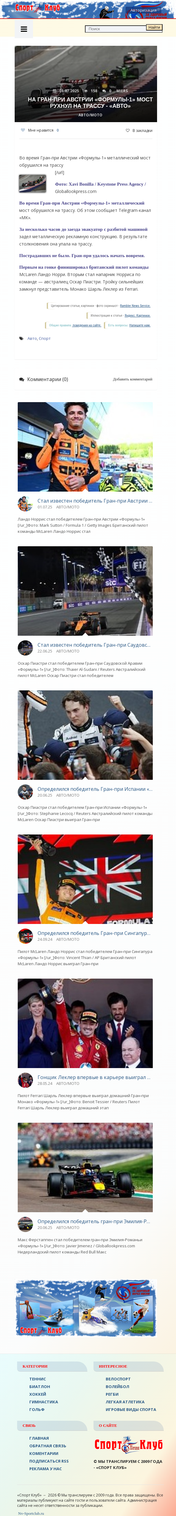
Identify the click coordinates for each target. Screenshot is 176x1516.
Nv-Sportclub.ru (30, 1513)
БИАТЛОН (39, 1386)
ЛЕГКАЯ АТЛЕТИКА (125, 1402)
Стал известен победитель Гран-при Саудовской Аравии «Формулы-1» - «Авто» (95, 645)
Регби (112, 1394)
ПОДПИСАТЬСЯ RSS (49, 1461)
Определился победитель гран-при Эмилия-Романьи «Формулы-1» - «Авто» (95, 1221)
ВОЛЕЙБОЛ (117, 1386)
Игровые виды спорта (131, 1409)
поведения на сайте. (86, 325)
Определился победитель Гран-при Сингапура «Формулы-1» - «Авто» (95, 933)
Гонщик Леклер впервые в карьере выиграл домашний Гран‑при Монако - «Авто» (95, 1077)
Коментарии (43, 1453)
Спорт (45, 338)
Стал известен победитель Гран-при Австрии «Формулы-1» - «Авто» (95, 501)
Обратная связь (47, 1446)
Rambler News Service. (135, 306)
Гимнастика (43, 1402)
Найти (154, 27)
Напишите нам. (139, 325)
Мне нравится (40, 130)
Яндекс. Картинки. (138, 316)
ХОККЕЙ (37, 1394)
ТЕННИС (37, 1379)
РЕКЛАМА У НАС (45, 1468)
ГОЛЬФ (37, 1409)
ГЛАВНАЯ (39, 1438)
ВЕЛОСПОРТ (118, 1379)
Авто (32, 338)
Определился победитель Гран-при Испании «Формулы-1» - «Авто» (95, 789)
